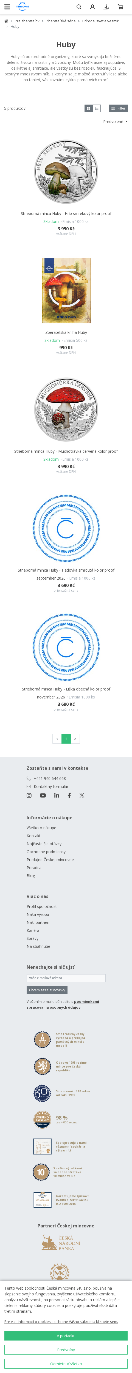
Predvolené (113, 121)
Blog (31, 875)
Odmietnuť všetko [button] (66, 1363)
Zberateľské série (61, 20)
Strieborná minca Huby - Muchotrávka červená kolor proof (66, 451)
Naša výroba (38, 914)
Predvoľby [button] (66, 1349)
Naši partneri (38, 922)
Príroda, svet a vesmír (100, 20)
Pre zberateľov (27, 20)
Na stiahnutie (38, 946)
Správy (32, 938)
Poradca (34, 867)
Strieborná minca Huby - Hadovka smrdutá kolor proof (66, 570)
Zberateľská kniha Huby (66, 332)
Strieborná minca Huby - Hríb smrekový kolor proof (66, 213)
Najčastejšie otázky (44, 843)
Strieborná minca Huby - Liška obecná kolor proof (66, 689)
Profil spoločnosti (42, 906)
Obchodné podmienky (46, 851)
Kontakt (34, 835)
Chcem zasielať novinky (47, 990)
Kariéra (33, 930)
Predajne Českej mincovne (50, 859)
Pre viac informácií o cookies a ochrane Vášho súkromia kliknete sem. (61, 1321)
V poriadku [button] (66, 1335)
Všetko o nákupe (41, 827)
